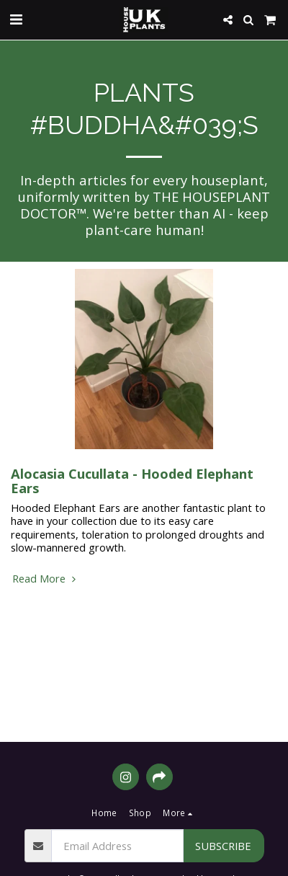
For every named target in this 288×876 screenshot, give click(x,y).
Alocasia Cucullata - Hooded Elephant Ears (132, 480)
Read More (45, 578)
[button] (16, 19)
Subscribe (223, 846)
